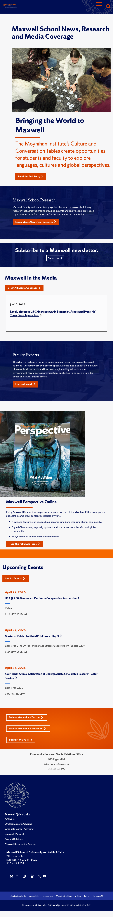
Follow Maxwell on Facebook (27, 728)
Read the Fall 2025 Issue (24, 544)
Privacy (87, 896)
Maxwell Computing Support (21, 844)
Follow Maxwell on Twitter (26, 717)
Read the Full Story (30, 176)
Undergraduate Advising (18, 823)
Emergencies (48, 896)
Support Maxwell (20, 739)
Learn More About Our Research (35, 222)
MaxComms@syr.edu (56, 764)
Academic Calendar (18, 896)
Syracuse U (98, 896)
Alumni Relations (14, 839)
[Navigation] (99, 6)
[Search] (108, 6)
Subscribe (55, 258)
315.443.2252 (15, 863)
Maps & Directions (63, 896)
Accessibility (34, 896)
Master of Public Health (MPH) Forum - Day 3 (33, 636)
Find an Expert (25, 384)
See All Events (15, 578)
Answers (9, 818)
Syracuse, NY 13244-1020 (21, 859)
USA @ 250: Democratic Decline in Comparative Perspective (42, 598)
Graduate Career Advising (19, 829)
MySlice (78, 896)
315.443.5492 (57, 769)
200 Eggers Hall (15, 856)
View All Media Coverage (24, 287)
